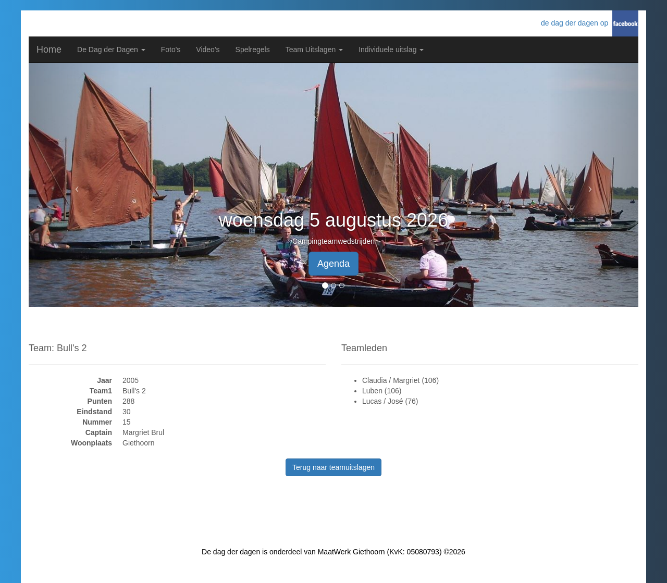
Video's (207, 49)
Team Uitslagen (314, 49)
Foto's (171, 49)
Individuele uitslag (391, 49)
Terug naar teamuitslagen (333, 467)
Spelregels (253, 49)
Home (48, 49)
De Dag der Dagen (111, 49)
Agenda (333, 263)
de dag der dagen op (576, 23)
